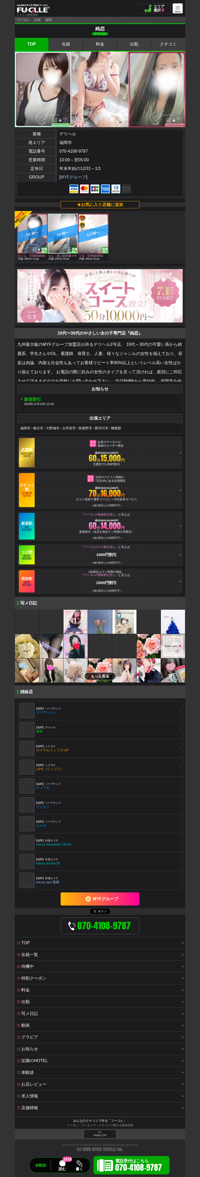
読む (62, 1169)
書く (79, 1169)
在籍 (66, 44)
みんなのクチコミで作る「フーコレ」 (100, 1121)
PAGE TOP (100, 1135)
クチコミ (168, 44)
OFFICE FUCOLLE (104, 1149)
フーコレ (23, 20)
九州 (37, 20)
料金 (100, 44)
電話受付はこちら (138, 1166)
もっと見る (100, 676)
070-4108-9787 (73, 151)
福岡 (48, 20)
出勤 (134, 44)
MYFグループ (73, 177)
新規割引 (32, 399)
